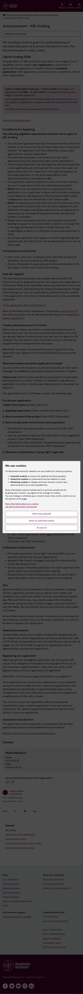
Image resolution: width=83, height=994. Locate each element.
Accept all (41, 527)
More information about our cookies (22, 504)
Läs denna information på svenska (21, 506)
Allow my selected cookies (41, 520)
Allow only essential (41, 513)
